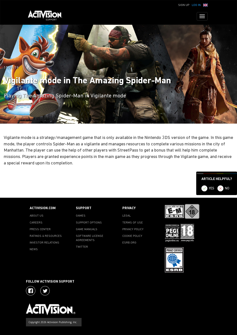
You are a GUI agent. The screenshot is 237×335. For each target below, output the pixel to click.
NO (227, 188)
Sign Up (183, 5)
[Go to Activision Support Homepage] (47, 16)
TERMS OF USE (132, 222)
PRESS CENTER (40, 229)
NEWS (34, 249)
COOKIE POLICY (132, 236)
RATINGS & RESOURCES (46, 236)
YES (211, 188)
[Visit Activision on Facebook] (30, 290)
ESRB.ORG (129, 242)
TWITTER (82, 247)
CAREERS (36, 222)
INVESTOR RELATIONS (44, 242)
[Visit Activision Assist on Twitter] (45, 290)
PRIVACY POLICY (133, 229)
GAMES (81, 215)
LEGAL (126, 215)
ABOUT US (36, 215)
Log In (196, 5)
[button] (205, 4)
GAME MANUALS (86, 229)
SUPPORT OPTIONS (89, 222)
